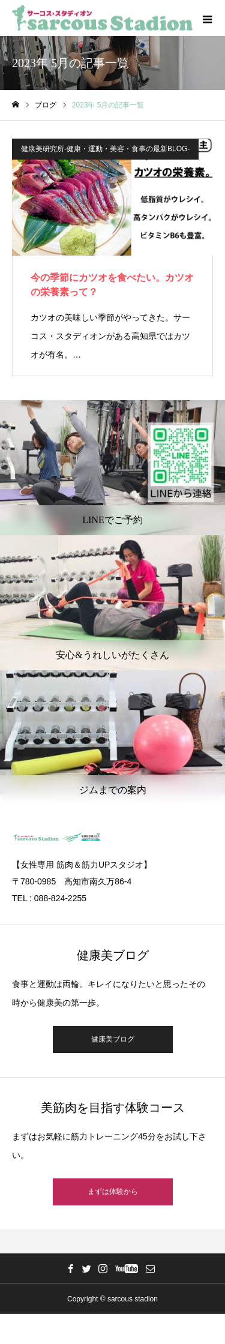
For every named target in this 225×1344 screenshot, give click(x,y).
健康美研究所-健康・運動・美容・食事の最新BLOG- (105, 149)
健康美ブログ (112, 1039)
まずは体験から (113, 1191)
